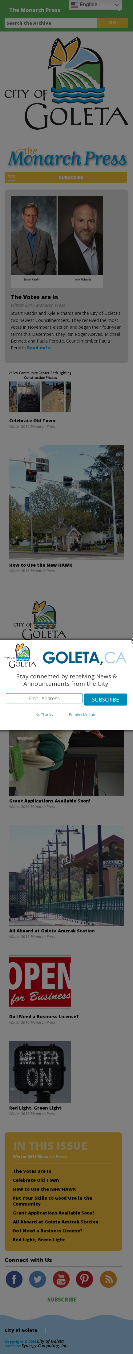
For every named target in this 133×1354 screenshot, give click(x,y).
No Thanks (44, 714)
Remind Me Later (83, 714)
